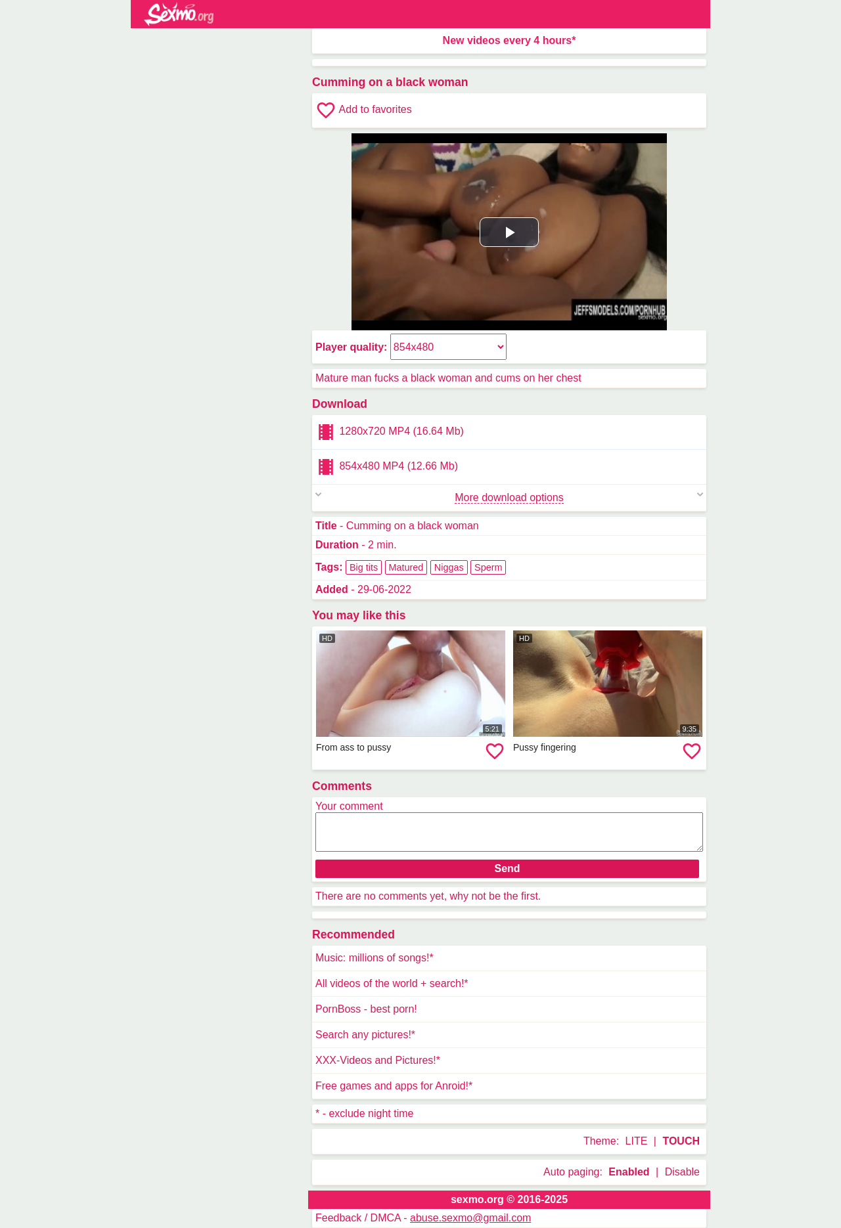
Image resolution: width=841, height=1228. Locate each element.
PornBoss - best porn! (366, 1009)
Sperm (488, 567)
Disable (682, 1171)
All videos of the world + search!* (391, 983)
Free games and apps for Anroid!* (393, 1085)
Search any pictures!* (365, 1034)
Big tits (364, 567)
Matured (406, 567)
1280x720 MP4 (389, 432)
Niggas (449, 567)
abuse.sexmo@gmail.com (470, 1217)
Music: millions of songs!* (374, 957)
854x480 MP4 (386, 466)
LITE (636, 1141)
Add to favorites (363, 110)
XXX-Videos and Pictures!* (377, 1060)
